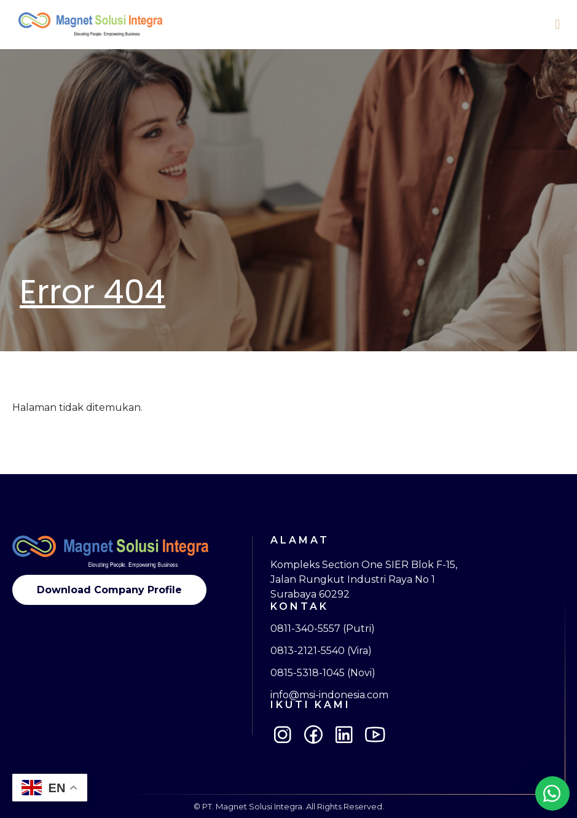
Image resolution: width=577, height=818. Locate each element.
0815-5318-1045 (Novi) (322, 673)
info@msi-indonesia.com (329, 695)
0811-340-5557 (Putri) (322, 629)
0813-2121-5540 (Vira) (321, 651)
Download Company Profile (109, 590)
